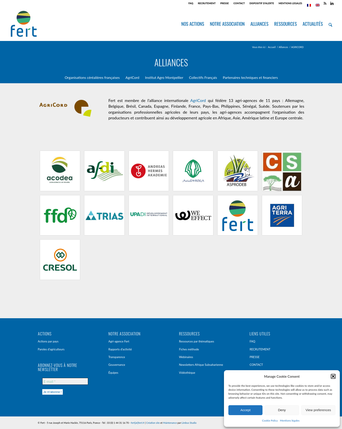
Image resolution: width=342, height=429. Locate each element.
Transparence (116, 357)
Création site (153, 422)
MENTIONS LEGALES (290, 3)
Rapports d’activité (120, 349)
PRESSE (224, 3)
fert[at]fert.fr (137, 422)
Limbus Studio (188, 422)
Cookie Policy (270, 420)
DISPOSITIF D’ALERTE (262, 3)
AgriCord (198, 100)
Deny (282, 410)
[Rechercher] (330, 24)
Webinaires (186, 357)
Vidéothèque (187, 372)
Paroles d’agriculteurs (51, 349)
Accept (245, 410)
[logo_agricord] (65, 109)
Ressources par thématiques (196, 341)
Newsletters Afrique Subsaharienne (201, 364)
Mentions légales (289, 420)
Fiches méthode (189, 349)
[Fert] (24, 24)
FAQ (190, 3)
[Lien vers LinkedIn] (332, 3)
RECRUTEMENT (207, 3)
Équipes (113, 372)
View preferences (318, 410)
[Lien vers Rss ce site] (325, 3)
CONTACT (239, 3)
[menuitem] (191, 3)
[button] (333, 376)
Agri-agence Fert (118, 341)
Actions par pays (48, 341)
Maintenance (170, 422)
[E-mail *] (65, 381)
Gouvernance (116, 364)
